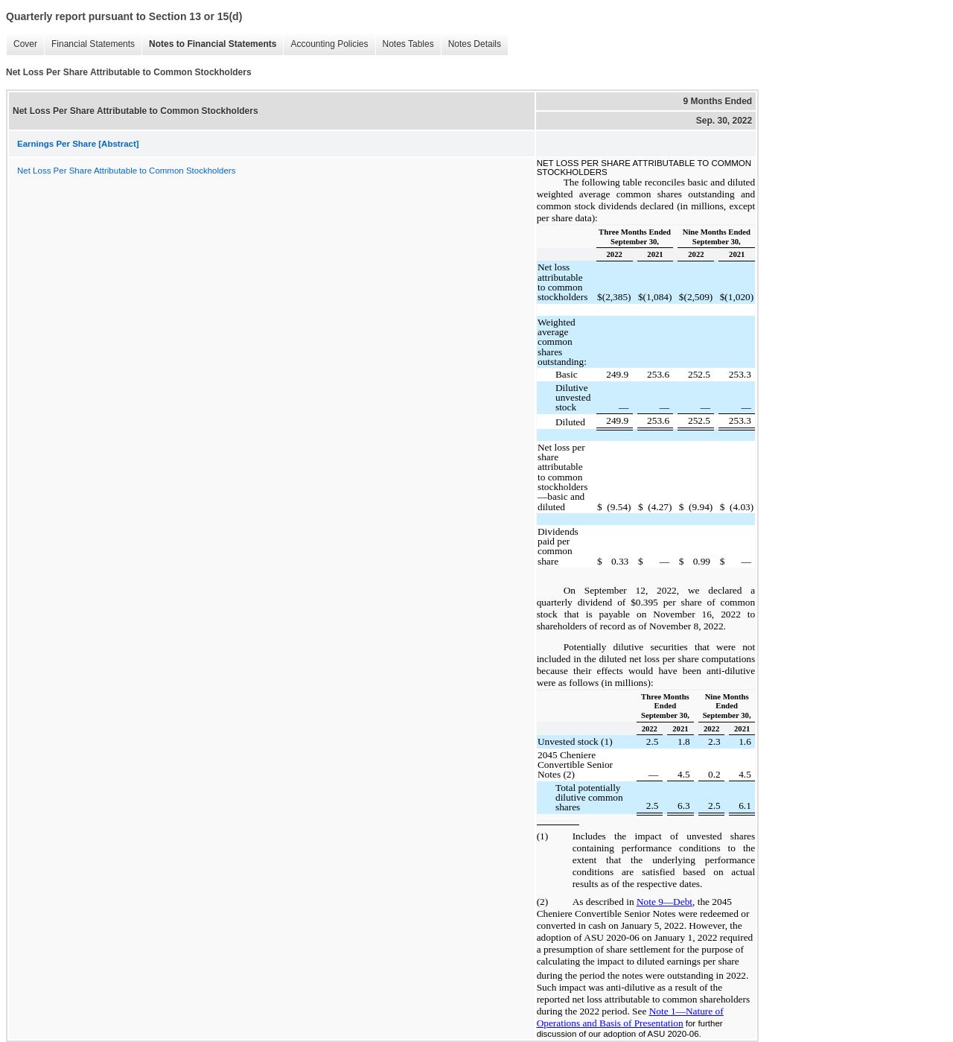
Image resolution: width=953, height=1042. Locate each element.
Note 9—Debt (664, 901)
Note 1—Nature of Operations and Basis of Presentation (630, 1017)
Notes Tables (408, 44)
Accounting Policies (329, 44)
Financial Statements (93, 44)
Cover (25, 44)
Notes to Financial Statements (212, 44)
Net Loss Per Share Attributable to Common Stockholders (126, 170)
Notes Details (474, 44)
